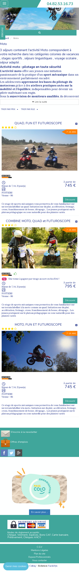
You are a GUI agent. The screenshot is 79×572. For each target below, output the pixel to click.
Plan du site (39, 553)
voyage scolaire (65, 58)
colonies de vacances (64, 54)
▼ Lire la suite (39, 101)
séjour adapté (9, 62)
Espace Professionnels (40, 557)
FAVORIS (2, 32)
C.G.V (39, 547)
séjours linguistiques (38, 58)
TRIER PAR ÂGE (28, 109)
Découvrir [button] (70, 199)
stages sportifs (11, 58)
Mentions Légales (39, 550)
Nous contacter (39, 560)
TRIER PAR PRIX (8, 109)
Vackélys (52, 565)
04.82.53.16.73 (60, 3)
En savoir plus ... (39, 512)
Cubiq (32, 565)
